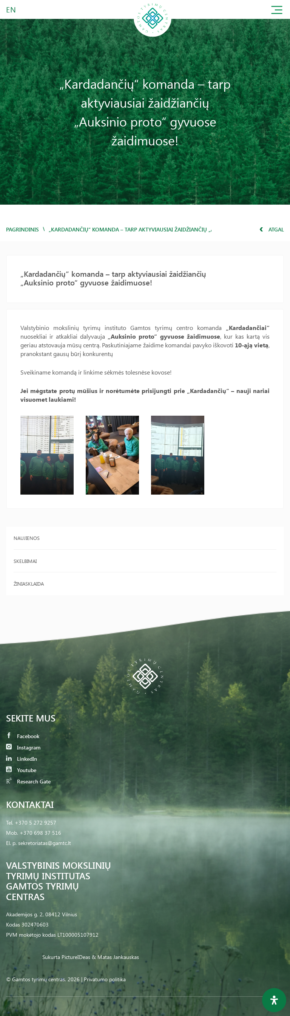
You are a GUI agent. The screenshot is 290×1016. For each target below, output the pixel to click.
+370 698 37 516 (40, 832)
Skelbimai (25, 561)
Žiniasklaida (29, 583)
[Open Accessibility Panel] (274, 1000)
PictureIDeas (76, 956)
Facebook (22, 736)
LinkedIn (21, 758)
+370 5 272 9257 (35, 822)
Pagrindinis (22, 229)
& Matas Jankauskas (115, 956)
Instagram (23, 747)
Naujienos (27, 538)
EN (11, 9)
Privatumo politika (105, 979)
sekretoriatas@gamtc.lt (44, 842)
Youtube (21, 770)
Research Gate (28, 781)
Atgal (271, 229)
